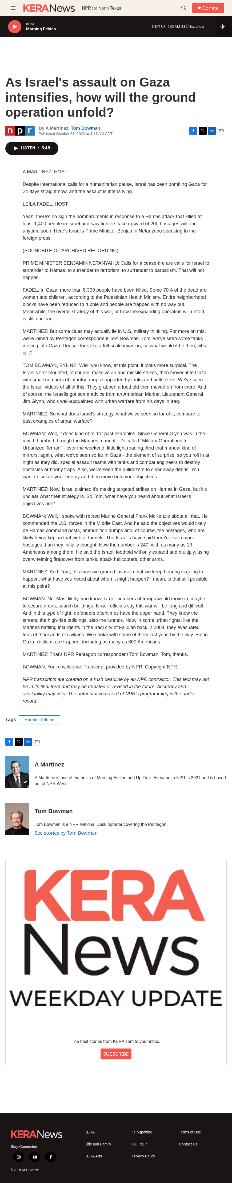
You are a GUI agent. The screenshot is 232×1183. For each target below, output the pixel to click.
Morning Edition (39, 720)
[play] (14, 27)
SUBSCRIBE (116, 1054)
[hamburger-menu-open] (13, 8)
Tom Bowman (85, 128)
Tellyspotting (142, 1132)
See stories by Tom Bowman (66, 833)
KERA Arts (93, 1156)
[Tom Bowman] (17, 819)
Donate (210, 8)
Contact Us (188, 1144)
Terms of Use (190, 1132)
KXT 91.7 (139, 1144)
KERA (90, 1132)
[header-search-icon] (184, 8)
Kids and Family (98, 1144)
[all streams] (224, 26)
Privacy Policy (143, 1156)
